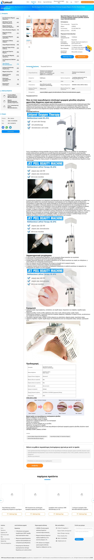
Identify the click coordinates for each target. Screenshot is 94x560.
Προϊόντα (3, 530)
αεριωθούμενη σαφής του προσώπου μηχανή (60, 436)
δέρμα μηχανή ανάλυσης (11, 44)
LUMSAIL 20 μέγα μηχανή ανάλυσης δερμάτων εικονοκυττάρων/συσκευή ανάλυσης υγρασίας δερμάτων (43, 531)
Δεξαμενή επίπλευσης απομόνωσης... (11, 68)
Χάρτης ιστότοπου (5, 539)
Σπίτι (2, 528)
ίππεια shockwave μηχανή (11, 30)
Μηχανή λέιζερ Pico (11, 71)
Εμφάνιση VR (4, 532)
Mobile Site (3, 541)
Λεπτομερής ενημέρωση (32, 66)
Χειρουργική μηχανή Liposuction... (11, 37)
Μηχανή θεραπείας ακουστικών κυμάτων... (11, 26)
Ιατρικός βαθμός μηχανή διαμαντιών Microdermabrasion (12, 96)
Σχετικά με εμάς (5, 534)
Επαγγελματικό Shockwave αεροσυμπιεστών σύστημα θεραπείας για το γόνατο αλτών (23, 548)
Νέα (2, 536)
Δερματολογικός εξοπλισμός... (11, 75)
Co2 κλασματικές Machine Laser (11, 60)
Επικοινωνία (11, 131)
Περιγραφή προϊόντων (46, 66)
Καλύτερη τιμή (67, 56)
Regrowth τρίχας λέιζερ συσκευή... (11, 48)
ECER (91, 557)
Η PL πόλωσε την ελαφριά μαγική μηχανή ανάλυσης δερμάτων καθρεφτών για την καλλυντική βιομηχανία (43, 545)
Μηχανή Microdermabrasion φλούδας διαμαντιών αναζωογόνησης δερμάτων (13, 101)
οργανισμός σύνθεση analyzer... (11, 41)
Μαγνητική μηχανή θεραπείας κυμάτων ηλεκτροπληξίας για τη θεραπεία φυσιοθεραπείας (23, 540)
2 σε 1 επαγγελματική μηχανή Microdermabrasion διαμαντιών (13, 106)
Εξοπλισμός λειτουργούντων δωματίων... (11, 79)
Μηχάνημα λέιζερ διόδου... (11, 33)
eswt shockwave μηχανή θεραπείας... (11, 18)
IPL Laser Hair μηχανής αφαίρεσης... (11, 56)
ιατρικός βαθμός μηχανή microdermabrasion (37, 436)
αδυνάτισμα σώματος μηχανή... (11, 52)
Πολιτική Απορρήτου (6, 543)
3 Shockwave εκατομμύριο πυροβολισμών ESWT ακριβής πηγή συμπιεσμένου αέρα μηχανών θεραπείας (23, 534)
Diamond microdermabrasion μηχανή (35, 438)
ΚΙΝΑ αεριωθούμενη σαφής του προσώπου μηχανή (13, 557)
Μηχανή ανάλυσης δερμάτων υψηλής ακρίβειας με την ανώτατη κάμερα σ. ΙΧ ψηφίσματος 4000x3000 (43, 538)
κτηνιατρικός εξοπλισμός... (11, 84)
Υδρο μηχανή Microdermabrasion (11, 64)
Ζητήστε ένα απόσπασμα (87, 2)
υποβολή (35, 465)
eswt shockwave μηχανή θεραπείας (21, 527)
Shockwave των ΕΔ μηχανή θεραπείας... (11, 22)
